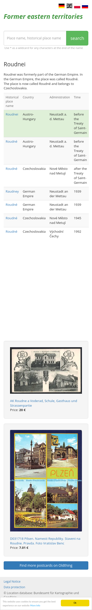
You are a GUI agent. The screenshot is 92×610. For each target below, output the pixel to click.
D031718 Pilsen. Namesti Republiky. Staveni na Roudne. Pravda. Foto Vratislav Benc (45, 540)
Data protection (14, 587)
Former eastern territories (43, 16)
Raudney (12, 191)
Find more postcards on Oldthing (46, 565)
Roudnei (12, 114)
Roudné (11, 141)
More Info (35, 605)
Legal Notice (12, 581)
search (77, 38)
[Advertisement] (46, 295)
